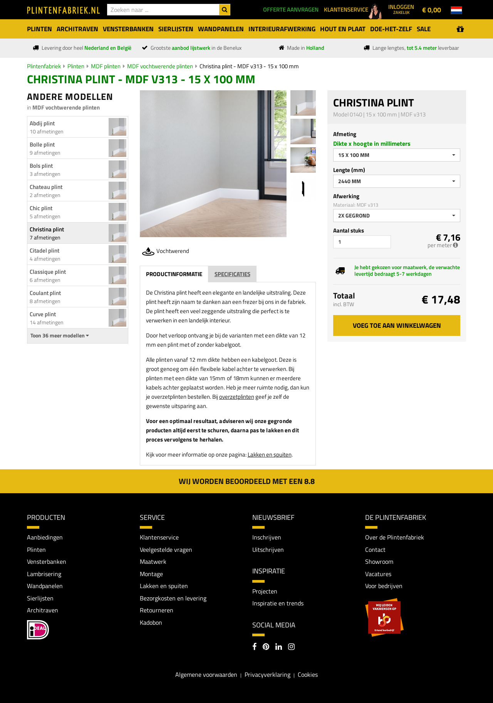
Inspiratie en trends (278, 603)
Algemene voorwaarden (206, 674)
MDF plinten (106, 66)
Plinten (75, 66)
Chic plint (41, 208)
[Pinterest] (266, 647)
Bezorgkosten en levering (173, 598)
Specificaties (232, 274)
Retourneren (156, 610)
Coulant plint (45, 292)
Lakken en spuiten (270, 454)
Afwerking (346, 196)
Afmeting (344, 134)
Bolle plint (42, 144)
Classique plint (48, 271)
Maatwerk (153, 561)
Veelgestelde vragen (166, 549)
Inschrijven (266, 537)
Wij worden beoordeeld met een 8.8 (247, 481)
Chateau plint (46, 186)
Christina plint (47, 229)
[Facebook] (254, 647)
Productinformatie (174, 274)
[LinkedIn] (278, 647)
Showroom (379, 561)
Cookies (308, 674)
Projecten (264, 591)
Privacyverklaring (267, 674)
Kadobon (151, 622)
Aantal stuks (348, 230)
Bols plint (41, 165)
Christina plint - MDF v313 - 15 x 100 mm (249, 66)
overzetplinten (236, 396)
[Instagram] (291, 647)
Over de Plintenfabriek (394, 537)
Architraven (42, 610)
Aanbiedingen (45, 537)
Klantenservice (159, 537)
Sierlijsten (40, 598)
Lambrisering (44, 573)
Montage (151, 573)
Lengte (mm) (349, 169)
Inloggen (401, 8)
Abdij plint (42, 123)
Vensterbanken (46, 561)
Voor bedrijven (383, 586)
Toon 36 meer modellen (59, 335)
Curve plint (43, 314)
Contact (375, 549)
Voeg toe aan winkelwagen (397, 325)
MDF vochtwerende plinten (160, 66)
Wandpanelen (45, 586)
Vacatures (378, 573)
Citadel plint (44, 250)
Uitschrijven (268, 549)
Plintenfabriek (44, 66)
